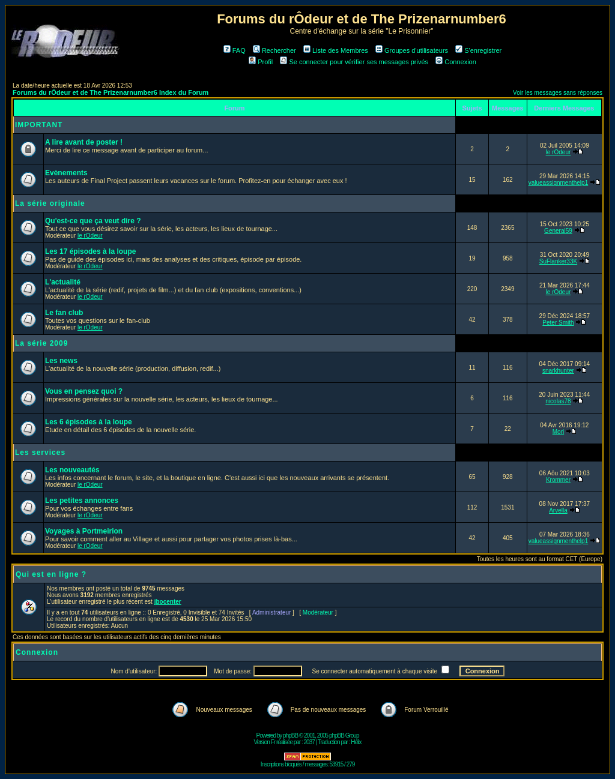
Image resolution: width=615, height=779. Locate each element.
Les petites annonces (81, 500)
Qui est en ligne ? (51, 574)
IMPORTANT (38, 125)
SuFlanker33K (558, 261)
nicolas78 (558, 401)
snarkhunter (558, 370)
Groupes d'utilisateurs (411, 50)
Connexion (455, 61)
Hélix (356, 742)
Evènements (66, 173)
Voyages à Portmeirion (84, 531)
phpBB (290, 735)
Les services (40, 452)
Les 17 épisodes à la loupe (90, 251)
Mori (558, 432)
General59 (558, 230)
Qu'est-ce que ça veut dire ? (93, 221)
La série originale (50, 203)
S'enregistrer (478, 50)
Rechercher (274, 50)
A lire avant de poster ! (84, 142)
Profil (261, 61)
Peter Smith (558, 322)
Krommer (558, 480)
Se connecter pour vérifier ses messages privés (354, 61)
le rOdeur (558, 152)
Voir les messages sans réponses (557, 92)
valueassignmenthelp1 (559, 182)
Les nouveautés (72, 470)
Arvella (558, 510)
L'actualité (62, 282)
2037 (309, 742)
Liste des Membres (335, 50)
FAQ (234, 50)
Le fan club (64, 312)
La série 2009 (41, 343)
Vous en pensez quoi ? (84, 391)
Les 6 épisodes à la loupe (88, 422)
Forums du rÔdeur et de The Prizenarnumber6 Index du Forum (110, 92)
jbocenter (167, 601)
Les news (61, 360)
